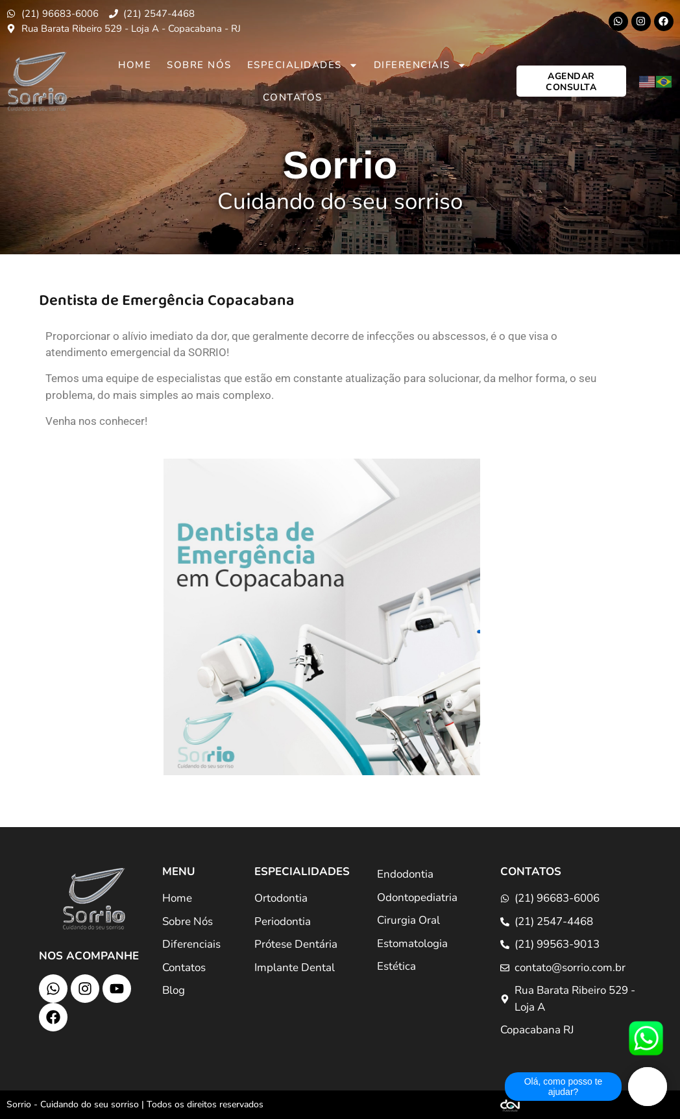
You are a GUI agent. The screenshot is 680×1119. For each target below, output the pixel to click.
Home (134, 64)
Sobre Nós (199, 64)
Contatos (292, 97)
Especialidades (302, 65)
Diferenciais (420, 65)
